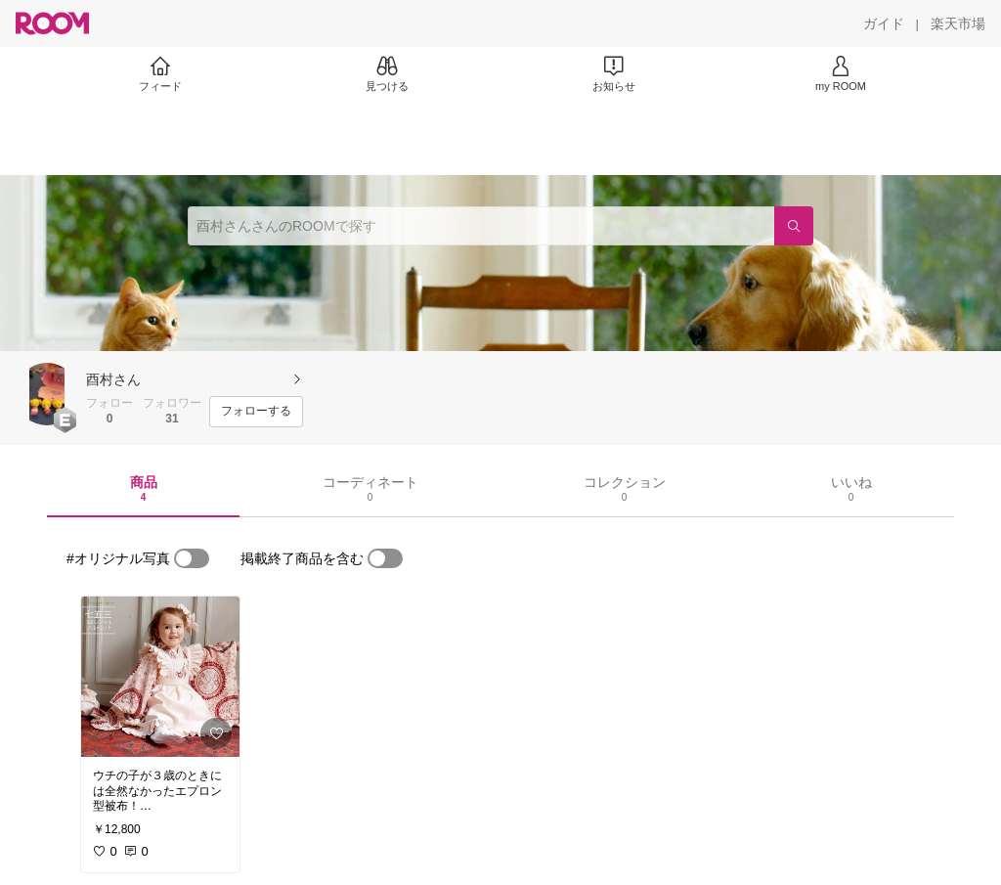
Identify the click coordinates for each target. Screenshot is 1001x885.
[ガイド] (883, 23)
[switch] (191, 558)
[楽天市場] (958, 23)
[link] (160, 677)
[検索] (793, 225)
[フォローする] (256, 411)
